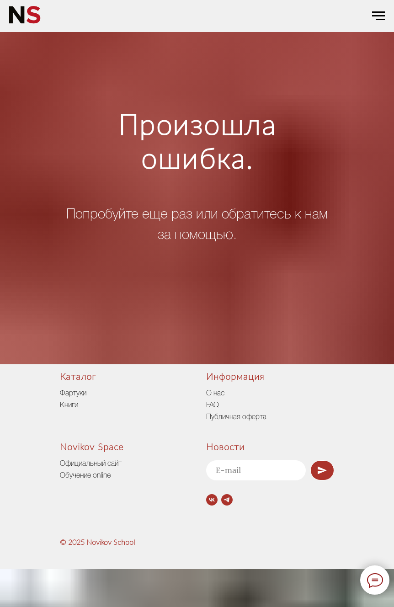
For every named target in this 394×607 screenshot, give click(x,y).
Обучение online (85, 476)
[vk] (212, 500)
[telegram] (227, 500)
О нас (215, 393)
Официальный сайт (91, 464)
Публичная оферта (236, 417)
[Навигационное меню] (378, 16)
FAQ (212, 405)
